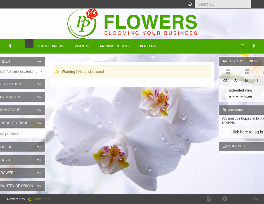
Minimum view (223, 97)
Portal (41, 199)
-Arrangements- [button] (114, 46)
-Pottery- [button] (148, 46)
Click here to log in (232, 132)
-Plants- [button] (81, 46)
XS (211, 80)
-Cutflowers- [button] (51, 46)
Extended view (223, 90)
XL (255, 80)
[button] (255, 4)
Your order (219, 110)
